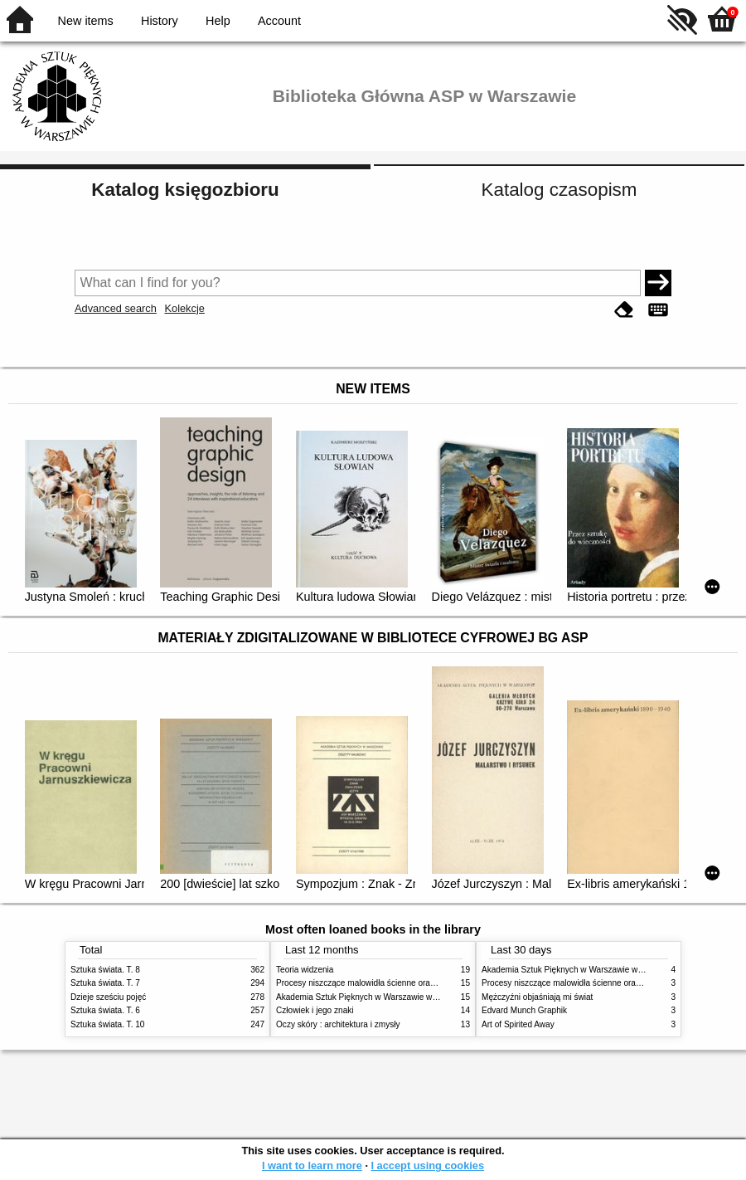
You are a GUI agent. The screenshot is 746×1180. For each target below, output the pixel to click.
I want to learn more (312, 1165)
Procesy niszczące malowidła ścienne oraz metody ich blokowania (398, 982)
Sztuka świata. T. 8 (105, 969)
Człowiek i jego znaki (315, 1010)
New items (86, 20)
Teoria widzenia (304, 969)
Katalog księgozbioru (185, 189)
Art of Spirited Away (518, 1024)
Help (218, 20)
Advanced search (116, 308)
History (159, 20)
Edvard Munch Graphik (524, 1010)
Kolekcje (184, 308)
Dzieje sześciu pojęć (108, 997)
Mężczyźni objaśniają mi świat (537, 997)
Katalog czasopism (559, 189)
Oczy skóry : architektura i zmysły (338, 1024)
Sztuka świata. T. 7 (105, 982)
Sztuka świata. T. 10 (107, 1024)
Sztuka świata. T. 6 (105, 1010)
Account (279, 20)
